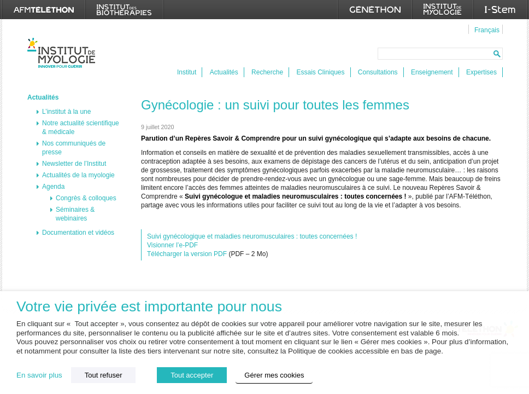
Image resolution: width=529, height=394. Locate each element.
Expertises (481, 72)
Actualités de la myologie (78, 175)
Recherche (267, 72)
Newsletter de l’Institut (74, 163)
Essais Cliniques (320, 72)
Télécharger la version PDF (187, 254)
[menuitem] (485, 29)
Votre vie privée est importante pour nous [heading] (149, 306)
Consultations (378, 72)
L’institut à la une (66, 111)
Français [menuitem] (486, 30)
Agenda (53, 186)
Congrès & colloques (86, 198)
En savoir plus (39, 375)
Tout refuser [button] (103, 375)
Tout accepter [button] (192, 375)
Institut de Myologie (63, 53)
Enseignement (432, 72)
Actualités (224, 72)
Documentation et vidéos (78, 232)
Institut (186, 72)
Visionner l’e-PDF (172, 245)
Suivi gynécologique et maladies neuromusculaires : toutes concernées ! (252, 236)
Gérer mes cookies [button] (274, 375)
